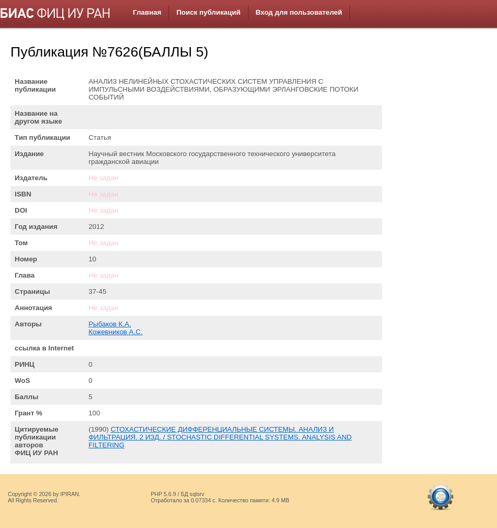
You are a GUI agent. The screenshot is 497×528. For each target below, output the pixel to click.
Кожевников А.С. (115, 332)
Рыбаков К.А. (109, 324)
